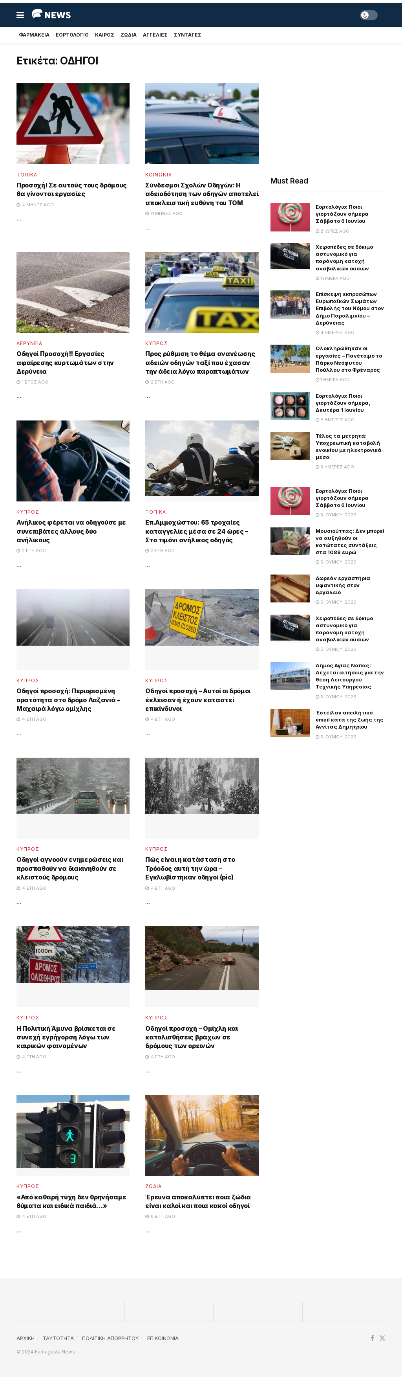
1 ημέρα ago (333, 278)
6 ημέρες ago (335, 419)
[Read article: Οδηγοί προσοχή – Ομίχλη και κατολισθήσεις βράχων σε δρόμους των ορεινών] (201, 966)
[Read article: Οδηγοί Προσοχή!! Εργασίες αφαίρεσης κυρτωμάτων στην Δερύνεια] (73, 292)
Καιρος (104, 35)
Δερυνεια (29, 343)
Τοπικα (26, 175)
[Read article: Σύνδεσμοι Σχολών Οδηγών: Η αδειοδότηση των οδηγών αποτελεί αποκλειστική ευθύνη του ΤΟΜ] (201, 123)
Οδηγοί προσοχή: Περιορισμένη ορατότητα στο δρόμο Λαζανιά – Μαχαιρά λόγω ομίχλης (68, 699)
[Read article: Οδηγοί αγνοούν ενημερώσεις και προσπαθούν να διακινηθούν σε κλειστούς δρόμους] (73, 798)
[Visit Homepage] (51, 15)
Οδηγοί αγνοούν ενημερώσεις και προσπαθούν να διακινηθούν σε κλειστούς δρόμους (69, 868)
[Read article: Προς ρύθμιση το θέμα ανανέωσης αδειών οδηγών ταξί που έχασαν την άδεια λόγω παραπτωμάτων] (201, 292)
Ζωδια (129, 35)
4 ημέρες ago (335, 332)
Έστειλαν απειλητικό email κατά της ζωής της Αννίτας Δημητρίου (350, 719)
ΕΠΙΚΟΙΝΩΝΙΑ (163, 1338)
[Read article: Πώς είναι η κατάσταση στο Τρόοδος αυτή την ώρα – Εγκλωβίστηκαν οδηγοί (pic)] (201, 798)
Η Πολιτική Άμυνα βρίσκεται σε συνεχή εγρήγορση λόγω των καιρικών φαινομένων (66, 1037)
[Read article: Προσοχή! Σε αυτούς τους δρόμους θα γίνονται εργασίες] (73, 123)
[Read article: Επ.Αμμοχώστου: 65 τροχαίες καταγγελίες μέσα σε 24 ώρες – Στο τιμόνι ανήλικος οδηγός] (201, 460)
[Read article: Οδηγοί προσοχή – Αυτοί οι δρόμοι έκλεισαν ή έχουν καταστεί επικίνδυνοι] (201, 629)
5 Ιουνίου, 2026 (336, 515)
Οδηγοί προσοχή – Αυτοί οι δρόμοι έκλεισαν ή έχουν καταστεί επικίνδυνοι (197, 699)
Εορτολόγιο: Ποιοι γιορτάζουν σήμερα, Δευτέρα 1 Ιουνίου (343, 403)
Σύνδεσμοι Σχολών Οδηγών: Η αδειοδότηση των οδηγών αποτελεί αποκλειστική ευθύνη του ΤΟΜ (201, 194)
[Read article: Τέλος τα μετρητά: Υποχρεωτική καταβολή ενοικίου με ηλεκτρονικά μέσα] (290, 446)
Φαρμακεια (34, 35)
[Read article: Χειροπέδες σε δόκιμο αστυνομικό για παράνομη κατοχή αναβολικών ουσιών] (290, 257)
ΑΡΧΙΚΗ (25, 1338)
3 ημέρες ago (335, 467)
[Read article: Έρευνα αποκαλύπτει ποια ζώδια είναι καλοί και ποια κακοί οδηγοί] (201, 1135)
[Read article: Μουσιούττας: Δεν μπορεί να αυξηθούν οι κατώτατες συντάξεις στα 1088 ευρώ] (290, 541)
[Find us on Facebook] (372, 1338)
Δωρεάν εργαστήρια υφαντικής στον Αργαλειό (343, 585)
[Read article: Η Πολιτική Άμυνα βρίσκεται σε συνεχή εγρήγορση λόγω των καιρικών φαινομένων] (73, 966)
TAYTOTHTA (58, 1338)
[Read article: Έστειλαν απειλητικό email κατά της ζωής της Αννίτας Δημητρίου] (290, 723)
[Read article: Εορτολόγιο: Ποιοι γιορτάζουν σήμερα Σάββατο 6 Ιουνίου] (290, 217)
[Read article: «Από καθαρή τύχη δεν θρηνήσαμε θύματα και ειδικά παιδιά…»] (73, 1135)
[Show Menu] (20, 15)
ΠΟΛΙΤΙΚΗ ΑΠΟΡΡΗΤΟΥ (110, 1338)
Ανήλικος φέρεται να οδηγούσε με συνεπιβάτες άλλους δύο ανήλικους (71, 531)
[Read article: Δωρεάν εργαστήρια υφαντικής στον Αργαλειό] (290, 589)
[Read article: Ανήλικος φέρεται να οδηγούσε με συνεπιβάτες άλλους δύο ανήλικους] (73, 460)
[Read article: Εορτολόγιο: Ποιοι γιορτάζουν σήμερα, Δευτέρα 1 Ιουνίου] (290, 406)
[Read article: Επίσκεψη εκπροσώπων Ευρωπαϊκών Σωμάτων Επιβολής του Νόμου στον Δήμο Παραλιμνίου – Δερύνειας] (290, 304)
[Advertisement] (328, 107)
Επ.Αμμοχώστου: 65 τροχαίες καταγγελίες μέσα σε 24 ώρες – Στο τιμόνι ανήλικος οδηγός (196, 531)
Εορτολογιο (72, 35)
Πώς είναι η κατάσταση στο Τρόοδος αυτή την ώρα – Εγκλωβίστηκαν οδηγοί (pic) (190, 868)
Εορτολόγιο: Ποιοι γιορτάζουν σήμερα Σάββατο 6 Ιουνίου (342, 214)
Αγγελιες (155, 35)
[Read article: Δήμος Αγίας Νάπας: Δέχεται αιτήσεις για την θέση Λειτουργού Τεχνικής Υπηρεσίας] (290, 676)
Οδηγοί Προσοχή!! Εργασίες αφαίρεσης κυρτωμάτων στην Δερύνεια (65, 362)
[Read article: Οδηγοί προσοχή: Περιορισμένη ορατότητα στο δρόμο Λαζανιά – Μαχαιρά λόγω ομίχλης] (73, 629)
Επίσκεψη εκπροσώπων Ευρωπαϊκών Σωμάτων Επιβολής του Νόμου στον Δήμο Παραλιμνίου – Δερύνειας (350, 308)
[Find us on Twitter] (382, 1338)
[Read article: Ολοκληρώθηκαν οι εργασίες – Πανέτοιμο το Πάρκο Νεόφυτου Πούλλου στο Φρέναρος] (290, 359)
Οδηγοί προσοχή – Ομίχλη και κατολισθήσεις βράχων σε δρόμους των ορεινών (191, 1037)
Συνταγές (187, 35)
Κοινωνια (158, 175)
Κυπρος (156, 343)
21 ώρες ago (332, 231)
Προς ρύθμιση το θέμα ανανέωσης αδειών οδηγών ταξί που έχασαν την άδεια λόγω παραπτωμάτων (200, 362)
